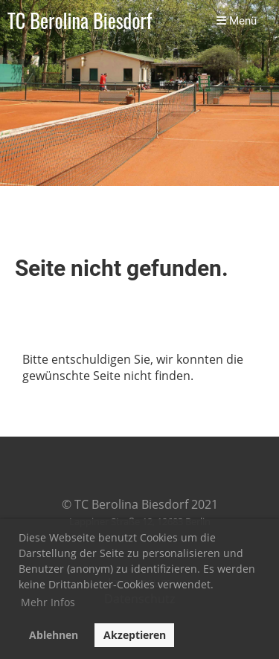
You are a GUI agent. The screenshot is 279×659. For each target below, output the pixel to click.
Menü (237, 21)
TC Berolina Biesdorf (79, 21)
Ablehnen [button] (53, 635)
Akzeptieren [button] (134, 635)
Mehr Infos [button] (48, 602)
